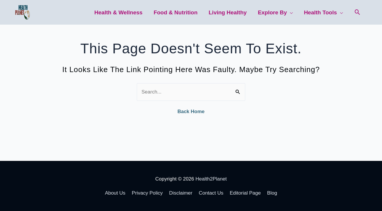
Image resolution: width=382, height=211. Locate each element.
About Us (115, 193)
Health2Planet (211, 179)
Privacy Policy (147, 193)
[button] (357, 12)
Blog (272, 193)
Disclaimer (180, 193)
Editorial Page (245, 193)
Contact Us (211, 193)
